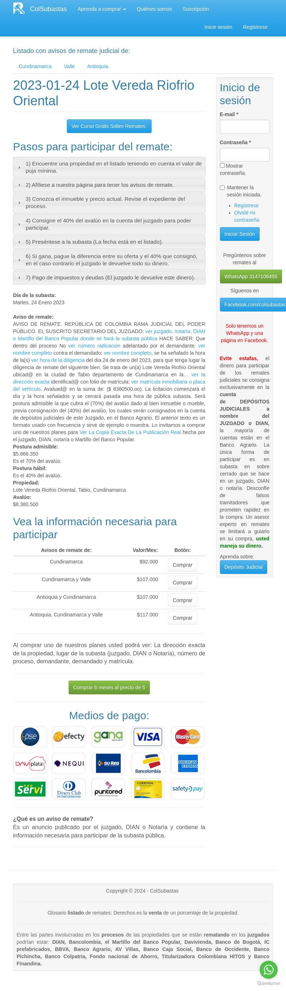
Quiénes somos (154, 9)
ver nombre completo (127, 353)
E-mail (229, 114)
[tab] (109, 167)
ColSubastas (48, 9)
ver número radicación (94, 346)
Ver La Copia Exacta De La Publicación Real (130, 432)
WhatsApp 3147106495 (251, 276)
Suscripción (196, 9)
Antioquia (97, 66)
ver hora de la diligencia (58, 360)
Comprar (182, 565)
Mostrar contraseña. (233, 169)
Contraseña (235, 142)
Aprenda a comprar (102, 9)
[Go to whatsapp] (269, 970)
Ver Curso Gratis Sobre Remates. (109, 126)
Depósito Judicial (244, 567)
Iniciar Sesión (240, 234)
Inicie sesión (218, 27)
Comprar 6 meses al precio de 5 (109, 687)
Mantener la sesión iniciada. (241, 191)
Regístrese (255, 27)
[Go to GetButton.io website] (268, 983)
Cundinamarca (35, 66)
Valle (69, 66)
